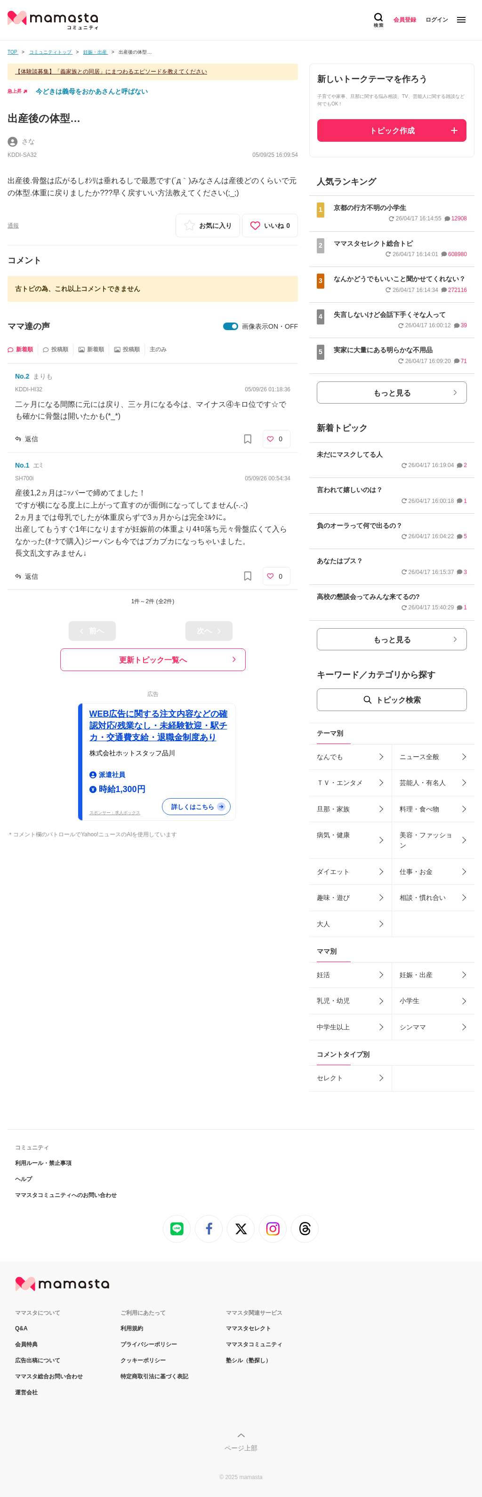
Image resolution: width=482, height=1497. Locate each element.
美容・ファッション (426, 840)
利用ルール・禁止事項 (43, 1163)
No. (22, 376)
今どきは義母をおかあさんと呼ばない (92, 91)
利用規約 (131, 1328)
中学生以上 (333, 1027)
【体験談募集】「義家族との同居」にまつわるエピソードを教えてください (111, 71)
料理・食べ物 (419, 809)
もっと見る (392, 393)
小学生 (409, 1000)
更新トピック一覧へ (153, 660)
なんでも (330, 757)
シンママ (413, 1027)
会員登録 (405, 19)
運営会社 (26, 1392)
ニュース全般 (419, 757)
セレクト (330, 1078)
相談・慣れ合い (423, 897)
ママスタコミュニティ (254, 1344)
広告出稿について (37, 1360)
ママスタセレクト (248, 1328)
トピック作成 (392, 131)
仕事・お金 (416, 871)
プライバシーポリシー (148, 1344)
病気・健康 (333, 835)
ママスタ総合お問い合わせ (49, 1376)
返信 (31, 439)
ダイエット (333, 871)
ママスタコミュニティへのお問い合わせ (66, 1195)
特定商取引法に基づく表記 (154, 1376)
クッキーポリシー (143, 1360)
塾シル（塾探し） (248, 1360)
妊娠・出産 (416, 975)
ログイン (437, 19)
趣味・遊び (333, 897)
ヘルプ (23, 1179)
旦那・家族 (333, 809)
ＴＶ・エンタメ (340, 782)
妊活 (323, 975)
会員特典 (26, 1344)
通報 (13, 225)
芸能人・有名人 (423, 782)
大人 (323, 924)
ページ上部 (241, 1448)
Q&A (21, 1328)
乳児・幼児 (333, 1000)
